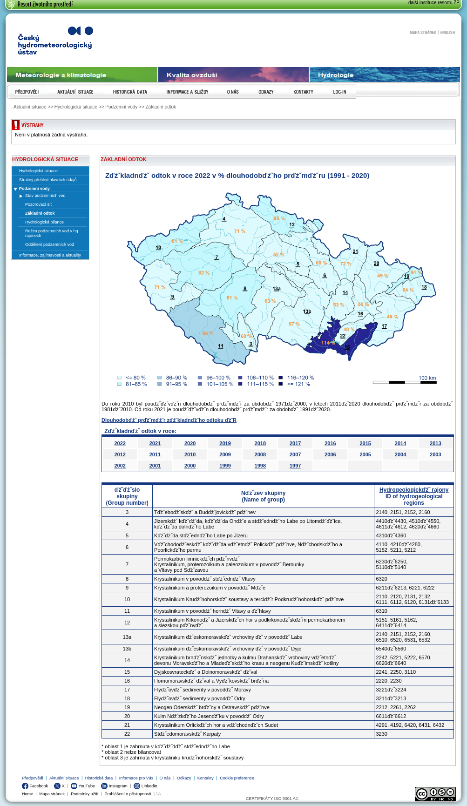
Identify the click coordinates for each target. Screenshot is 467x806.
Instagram (114, 786)
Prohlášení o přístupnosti (128, 794)
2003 (435, 454)
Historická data (99, 778)
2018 (260, 443)
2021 (155, 443)
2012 (119, 454)
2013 (435, 443)
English (447, 32)
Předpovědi (32, 778)
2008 (260, 454)
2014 (400, 443)
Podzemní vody (34, 188)
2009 (224, 454)
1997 (295, 465)
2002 (119, 465)
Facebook (35, 786)
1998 (260, 465)
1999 (224, 465)
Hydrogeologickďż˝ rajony (414, 490)
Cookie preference (237, 778)
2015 (365, 443)
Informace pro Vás (136, 778)
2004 (400, 454)
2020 (190, 443)
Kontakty (205, 778)
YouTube (83, 786)
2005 (365, 454)
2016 (330, 443)
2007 (295, 454)
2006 (330, 454)
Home (27, 794)
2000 (190, 465)
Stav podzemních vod (45, 195)
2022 (119, 443)
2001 (155, 465)
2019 (224, 443)
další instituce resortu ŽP (434, 2)
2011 (155, 454)
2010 (190, 454)
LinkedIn (145, 786)
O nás (165, 778)
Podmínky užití (84, 794)
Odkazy (184, 778)
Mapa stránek (423, 32)
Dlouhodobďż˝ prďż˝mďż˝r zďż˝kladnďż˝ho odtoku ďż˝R (169, 420)
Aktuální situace (64, 778)
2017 (295, 443)
